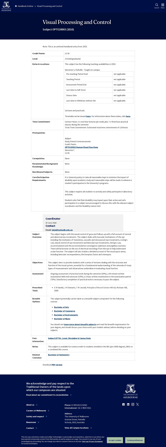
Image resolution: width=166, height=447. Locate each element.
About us (30, 405)
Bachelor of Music (62, 318)
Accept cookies (115, 440)
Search (156, 6)
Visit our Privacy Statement (92, 441)
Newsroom (31, 422)
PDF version (57, 364)
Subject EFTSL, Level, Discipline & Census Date (69, 338)
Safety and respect (35, 416)
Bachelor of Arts (61, 307)
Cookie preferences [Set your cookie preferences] (135, 440)
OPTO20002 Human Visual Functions (81, 147)
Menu (163, 6)
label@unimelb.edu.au (62, 230)
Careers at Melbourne (36, 410)
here (88, 116)
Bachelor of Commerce (64, 311)
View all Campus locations (77, 428)
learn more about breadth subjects (80, 324)
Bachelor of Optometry (58, 354)
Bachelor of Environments (66, 315)
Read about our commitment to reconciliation (47, 395)
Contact (30, 428)
